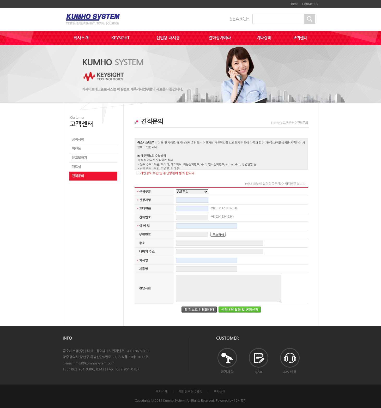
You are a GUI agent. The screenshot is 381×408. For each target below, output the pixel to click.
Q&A (258, 361)
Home (294, 3)
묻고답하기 (79, 157)
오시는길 (219, 391)
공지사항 (78, 139)
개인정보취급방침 (190, 391)
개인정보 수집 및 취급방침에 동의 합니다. (167, 173)
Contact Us (310, 3)
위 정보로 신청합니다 (199, 309)
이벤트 (76, 148)
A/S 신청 (290, 361)
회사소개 (161, 391)
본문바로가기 (280, 2)
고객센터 (288, 122)
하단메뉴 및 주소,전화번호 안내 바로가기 (284, 2)
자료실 (76, 167)
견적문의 (78, 176)
